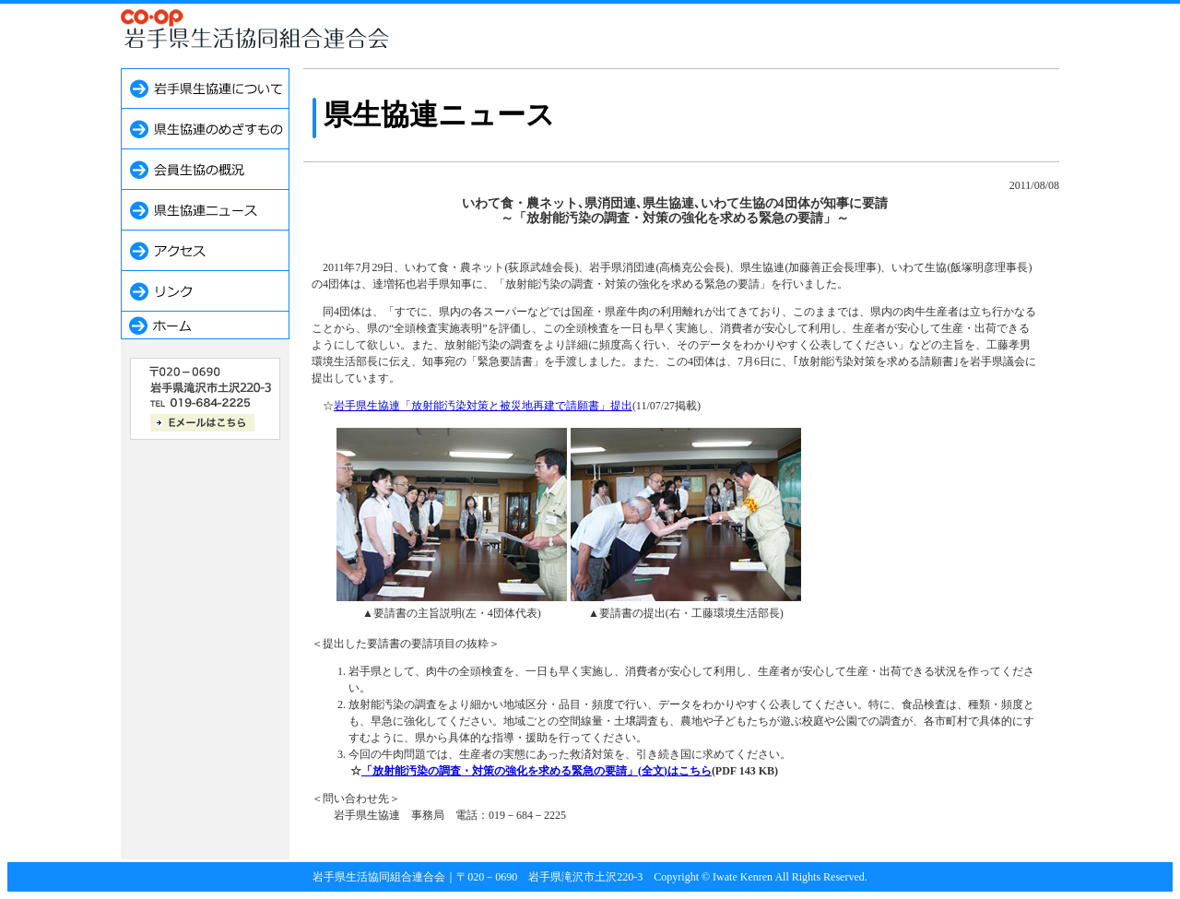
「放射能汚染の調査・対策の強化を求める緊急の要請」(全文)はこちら (536, 770)
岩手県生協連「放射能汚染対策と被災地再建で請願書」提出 (483, 405)
